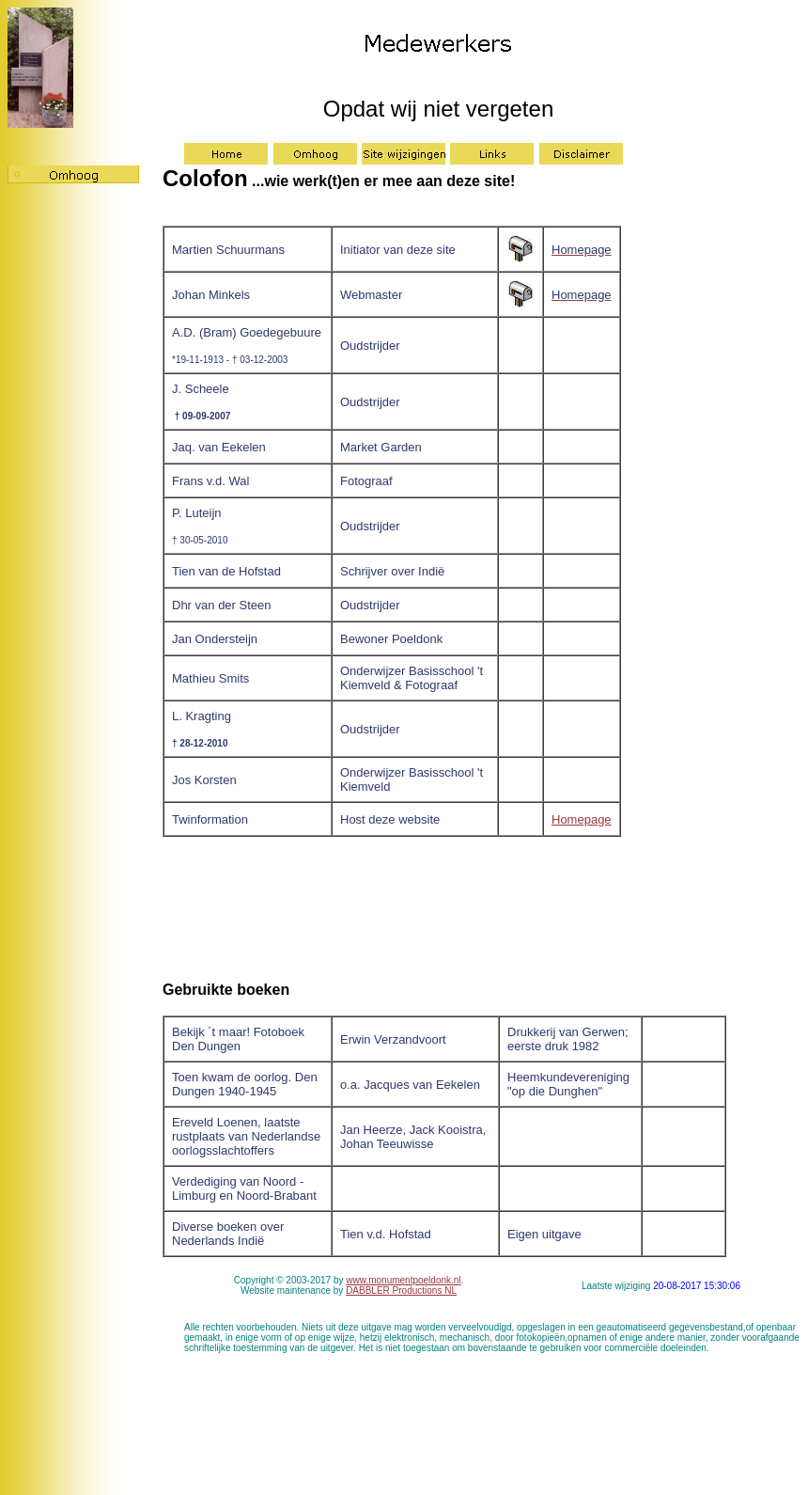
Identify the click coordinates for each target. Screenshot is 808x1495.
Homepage (582, 819)
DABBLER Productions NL (401, 1290)
